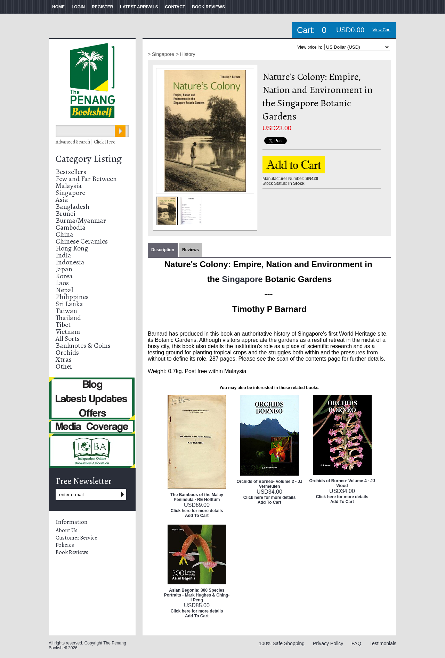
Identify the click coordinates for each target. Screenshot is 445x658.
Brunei (65, 213)
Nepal (64, 290)
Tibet (63, 324)
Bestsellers (71, 171)
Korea (64, 276)
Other (64, 366)
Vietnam (68, 331)
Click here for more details (197, 510)
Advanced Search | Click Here (85, 142)
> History (185, 54)
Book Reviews (72, 552)
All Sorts (68, 338)
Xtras (64, 359)
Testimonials (383, 643)
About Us (67, 530)
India (63, 255)
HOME (58, 7)
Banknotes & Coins (83, 345)
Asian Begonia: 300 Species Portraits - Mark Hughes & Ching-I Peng (197, 595)
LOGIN (78, 7)
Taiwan (66, 310)
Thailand (68, 317)
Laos (62, 283)
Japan (64, 269)
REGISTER (102, 7)
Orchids (67, 352)
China (64, 234)
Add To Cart (197, 515)
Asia (62, 199)
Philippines (72, 297)
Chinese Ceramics (82, 241)
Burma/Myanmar (81, 220)
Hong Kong (72, 248)
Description (162, 249)
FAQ (356, 643)
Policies (65, 545)
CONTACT (175, 7)
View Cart (382, 29)
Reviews (190, 249)
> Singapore (161, 54)
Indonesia (70, 262)
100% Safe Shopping (282, 643)
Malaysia (69, 185)
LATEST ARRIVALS (139, 7)
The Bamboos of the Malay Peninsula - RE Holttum (196, 497)
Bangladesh (72, 206)
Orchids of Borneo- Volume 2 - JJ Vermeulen (269, 484)
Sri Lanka (69, 304)
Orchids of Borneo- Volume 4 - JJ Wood (342, 483)
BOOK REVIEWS (208, 7)
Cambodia (71, 227)
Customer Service (76, 538)
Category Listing (89, 158)
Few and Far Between (86, 178)
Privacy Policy (328, 643)
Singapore (70, 192)
